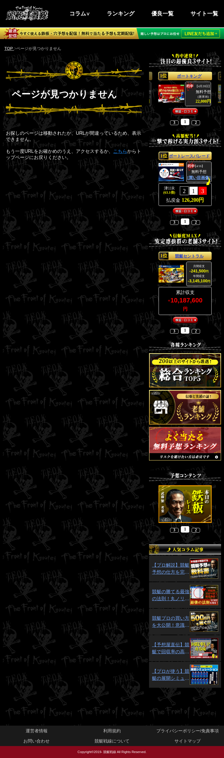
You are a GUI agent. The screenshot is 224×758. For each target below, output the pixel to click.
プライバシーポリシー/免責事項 (187, 730)
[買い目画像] (198, 178)
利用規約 (112, 730)
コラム (77, 13)
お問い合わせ (36, 740)
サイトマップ (187, 740)
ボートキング (189, 76)
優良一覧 (162, 13)
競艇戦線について (112, 740)
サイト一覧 (204, 13)
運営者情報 (37, 730)
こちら (120, 151)
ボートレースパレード (189, 156)
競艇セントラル (189, 256)
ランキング (120, 13)
